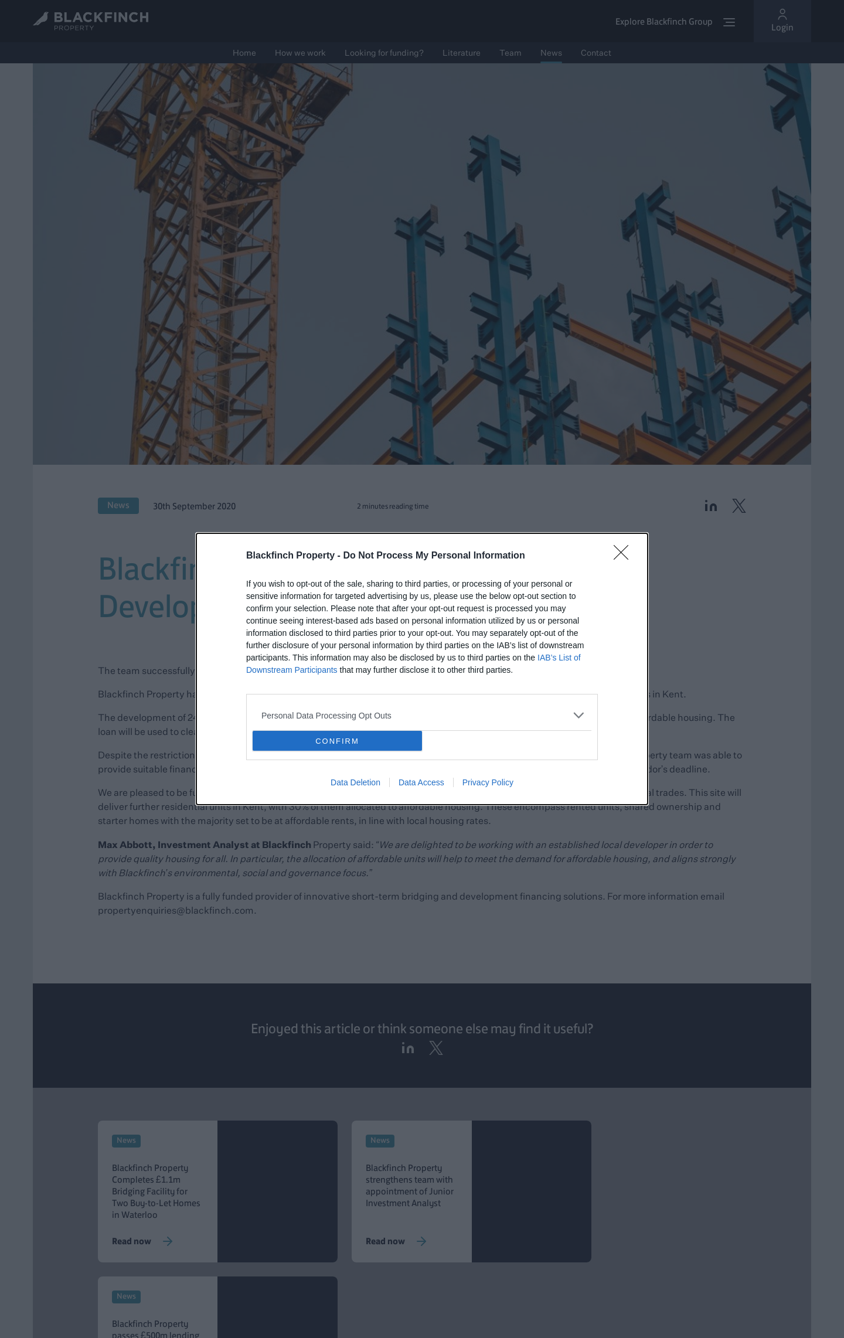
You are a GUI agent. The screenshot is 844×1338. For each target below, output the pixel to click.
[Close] (625, 556)
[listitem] (422, 715)
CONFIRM (337, 741)
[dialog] (422, 669)
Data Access (421, 782)
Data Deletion (355, 782)
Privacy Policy (487, 782)
